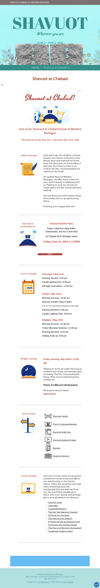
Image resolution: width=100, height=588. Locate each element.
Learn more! (49, 393)
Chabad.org (43, 582)
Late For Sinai (55, 502)
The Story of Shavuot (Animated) (64, 528)
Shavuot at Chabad (55, 67)
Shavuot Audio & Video (64, 440)
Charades (53, 505)
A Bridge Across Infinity (60, 518)
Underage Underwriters (60, 531)
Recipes (56, 448)
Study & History (61, 456)
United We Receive (57, 508)
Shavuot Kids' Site (62, 432)
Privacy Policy (67, 582)
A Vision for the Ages (58, 515)
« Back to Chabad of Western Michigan (29, 2)
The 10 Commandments (65, 424)
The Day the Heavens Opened (62, 512)
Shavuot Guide (60, 416)
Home (35, 67)
